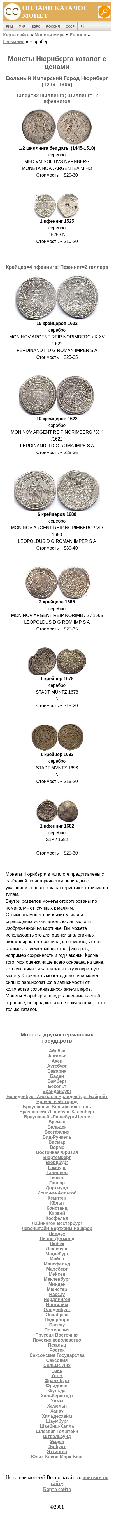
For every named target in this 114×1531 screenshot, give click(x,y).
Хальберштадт (57, 1395)
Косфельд (57, 1218)
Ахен (57, 1061)
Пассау (57, 1324)
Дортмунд (57, 1187)
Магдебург (56, 1253)
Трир (57, 1370)
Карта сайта (16, 34)
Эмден (57, 1441)
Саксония (57, 1360)
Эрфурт (57, 1446)
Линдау (57, 1233)
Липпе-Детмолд (56, 1238)
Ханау (57, 1411)
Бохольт (57, 1086)
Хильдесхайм (57, 1416)
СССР (70, 26)
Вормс (57, 1147)
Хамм (57, 1401)
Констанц (56, 1208)
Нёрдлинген (57, 1299)
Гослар (57, 1182)
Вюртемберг (57, 1157)
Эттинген (57, 1451)
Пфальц (57, 1345)
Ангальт (57, 1056)
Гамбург (57, 1167)
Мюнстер (57, 1289)
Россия (53, 26)
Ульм (57, 1375)
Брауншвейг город (57, 1101)
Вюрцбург (57, 1162)
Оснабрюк (57, 1314)
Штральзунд (57, 1436)
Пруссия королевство (57, 1340)
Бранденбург (57, 1091)
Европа (78, 34)
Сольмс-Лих (57, 1365)
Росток (56, 1350)
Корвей (57, 1213)
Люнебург (57, 1248)
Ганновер (57, 1172)
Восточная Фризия (57, 1152)
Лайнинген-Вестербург (57, 1223)
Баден (57, 1076)
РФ (82, 26)
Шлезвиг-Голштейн (57, 1431)
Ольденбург (57, 1309)
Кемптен (57, 1198)
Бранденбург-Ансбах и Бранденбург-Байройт (57, 1096)
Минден (57, 1284)
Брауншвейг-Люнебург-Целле (57, 1116)
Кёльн (57, 1203)
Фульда (57, 1390)
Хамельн (57, 1406)
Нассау (57, 1294)
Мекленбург (57, 1279)
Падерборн (57, 1319)
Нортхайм (57, 1304)
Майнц (57, 1258)
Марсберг (57, 1269)
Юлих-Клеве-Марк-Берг (57, 1456)
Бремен (56, 1122)
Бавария (57, 1071)
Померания (57, 1330)
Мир (22, 26)
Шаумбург (57, 1421)
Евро (36, 26)
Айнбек (57, 1050)
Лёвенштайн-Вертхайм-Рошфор (57, 1228)
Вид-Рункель (57, 1137)
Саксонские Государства (56, 1355)
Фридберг (57, 1385)
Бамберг (57, 1081)
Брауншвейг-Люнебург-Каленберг (56, 1111)
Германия (13, 41)
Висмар (57, 1142)
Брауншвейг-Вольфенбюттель (57, 1106)
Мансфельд (57, 1264)
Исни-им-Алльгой (56, 1193)
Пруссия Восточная (57, 1335)
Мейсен (57, 1274)
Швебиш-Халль (57, 1426)
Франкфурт (57, 1380)
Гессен (57, 1177)
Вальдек (57, 1127)
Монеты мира (49, 34)
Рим (9, 26)
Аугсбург (57, 1066)
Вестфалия (57, 1132)
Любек (57, 1243)
